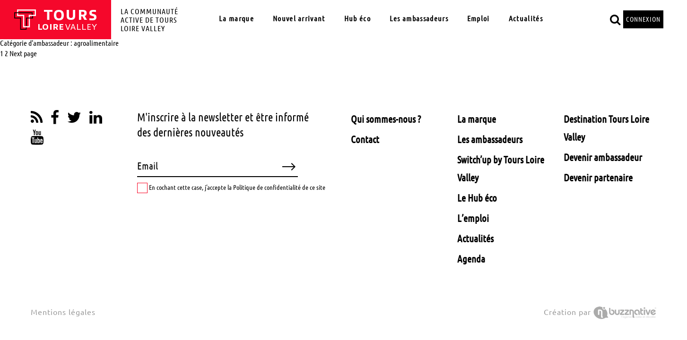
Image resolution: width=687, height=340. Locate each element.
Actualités (526, 18)
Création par (600, 312)
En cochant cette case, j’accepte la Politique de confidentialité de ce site (231, 188)
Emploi (478, 18)
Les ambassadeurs (419, 18)
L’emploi (473, 218)
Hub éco (357, 18)
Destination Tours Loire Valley (606, 128)
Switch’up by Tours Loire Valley (500, 168)
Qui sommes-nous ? (386, 119)
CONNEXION (643, 19)
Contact (365, 139)
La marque (236, 18)
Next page (23, 53)
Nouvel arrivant (299, 18)
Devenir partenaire (598, 177)
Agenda (471, 258)
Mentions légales (63, 312)
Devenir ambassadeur (603, 157)
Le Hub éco (477, 198)
